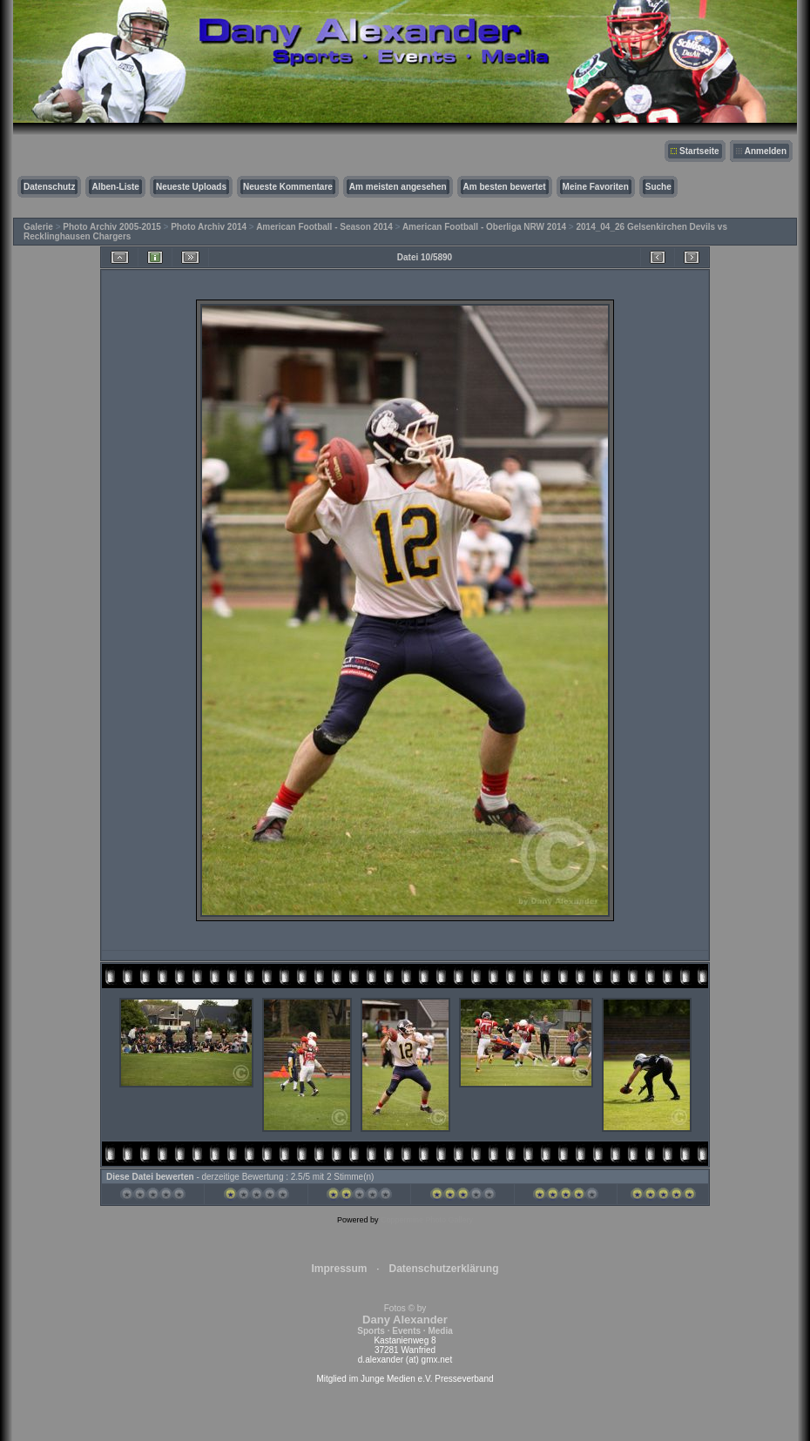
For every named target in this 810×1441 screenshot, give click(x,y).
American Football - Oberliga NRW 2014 (484, 227)
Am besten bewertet (504, 187)
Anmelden (765, 151)
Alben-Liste (114, 187)
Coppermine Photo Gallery (427, 1219)
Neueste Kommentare (288, 187)
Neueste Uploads (191, 187)
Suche (658, 187)
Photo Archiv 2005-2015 (111, 227)
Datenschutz (49, 187)
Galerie (38, 227)
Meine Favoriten (596, 187)
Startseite (699, 151)
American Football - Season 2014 (324, 227)
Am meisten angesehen (398, 187)
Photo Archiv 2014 (208, 227)
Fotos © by (404, 1319)
